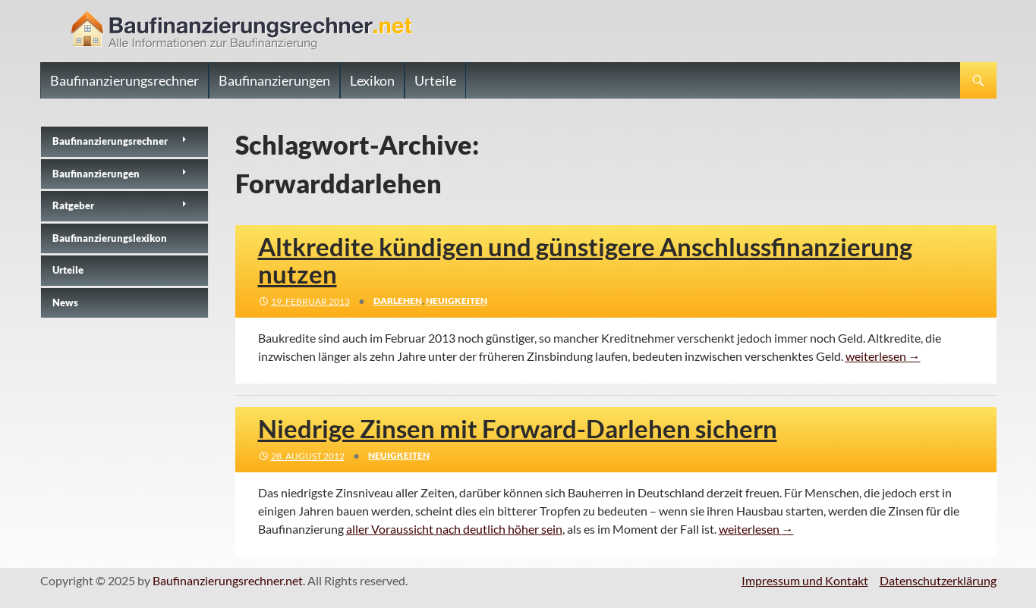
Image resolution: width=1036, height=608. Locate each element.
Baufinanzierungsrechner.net (228, 580)
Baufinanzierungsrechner (124, 80)
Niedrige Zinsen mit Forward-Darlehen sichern (517, 428)
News (65, 302)
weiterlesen (883, 356)
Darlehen (397, 300)
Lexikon (372, 80)
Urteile (435, 80)
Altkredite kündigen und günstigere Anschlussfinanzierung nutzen (585, 260)
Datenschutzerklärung (938, 580)
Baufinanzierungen (274, 80)
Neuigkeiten (456, 300)
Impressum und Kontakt (805, 580)
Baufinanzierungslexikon (109, 238)
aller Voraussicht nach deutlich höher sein (454, 529)
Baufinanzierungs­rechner (110, 141)
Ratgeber (73, 205)
